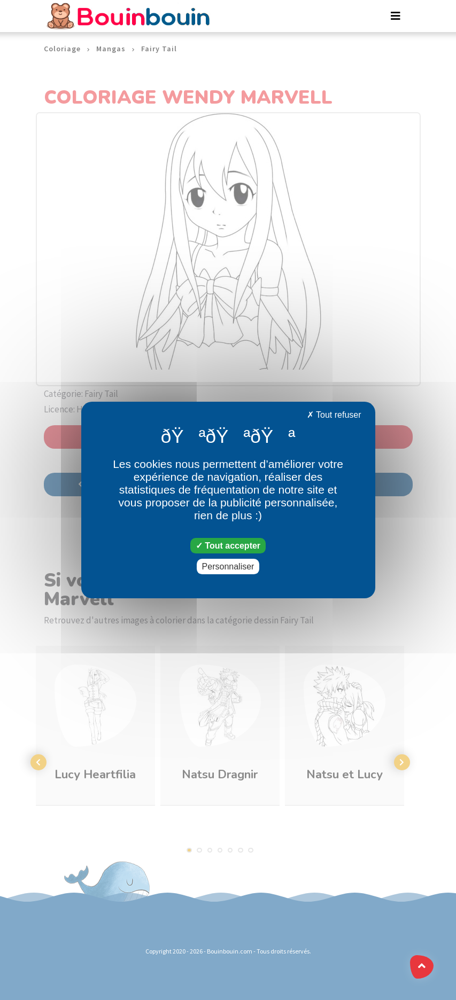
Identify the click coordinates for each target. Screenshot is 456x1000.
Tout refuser (334, 414)
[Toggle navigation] (395, 16)
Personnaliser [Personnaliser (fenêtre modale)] (228, 566)
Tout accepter (228, 545)
